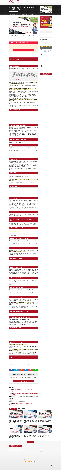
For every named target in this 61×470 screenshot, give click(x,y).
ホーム (42, 41)
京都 (48, 61)
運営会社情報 (41, 451)
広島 (50, 64)
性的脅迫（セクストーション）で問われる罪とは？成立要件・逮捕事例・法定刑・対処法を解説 (15, 421)
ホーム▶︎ (42, 34)
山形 (47, 51)
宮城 (50, 50)
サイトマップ (41, 453)
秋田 (45, 51)
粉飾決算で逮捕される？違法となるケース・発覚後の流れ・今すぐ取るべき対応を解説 (30, 421)
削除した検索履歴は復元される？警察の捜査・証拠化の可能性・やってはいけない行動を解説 (15, 436)
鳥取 (44, 64)
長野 (48, 56)
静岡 (48, 59)
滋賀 (50, 61)
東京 (44, 53)
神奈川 (47, 53)
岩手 (48, 50)
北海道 (45, 50)
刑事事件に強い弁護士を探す (23, 49)
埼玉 (48, 53)
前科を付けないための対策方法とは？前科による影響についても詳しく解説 (23, 403)
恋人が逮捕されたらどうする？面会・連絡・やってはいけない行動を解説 (44, 421)
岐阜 (46, 59)
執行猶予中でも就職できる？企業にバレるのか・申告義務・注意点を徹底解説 (24, 398)
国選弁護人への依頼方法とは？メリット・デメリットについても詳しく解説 (23, 389)
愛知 (44, 59)
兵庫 (46, 61)
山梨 (44, 56)
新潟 (46, 56)
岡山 (48, 64)
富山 (50, 56)
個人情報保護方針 (42, 449)
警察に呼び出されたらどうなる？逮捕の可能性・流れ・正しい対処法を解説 (30, 436)
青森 (47, 50)
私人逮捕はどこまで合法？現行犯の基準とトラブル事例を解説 (44, 436)
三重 (50, 59)
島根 (46, 64)
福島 (48, 51)
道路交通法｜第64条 (17, 79)
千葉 (50, 53)
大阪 (44, 61)
